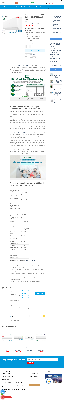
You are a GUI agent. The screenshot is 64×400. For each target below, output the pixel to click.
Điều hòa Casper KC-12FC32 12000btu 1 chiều (7, 349)
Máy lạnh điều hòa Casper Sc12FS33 (18, 132)
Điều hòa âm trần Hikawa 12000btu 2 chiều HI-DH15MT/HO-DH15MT (55, 60)
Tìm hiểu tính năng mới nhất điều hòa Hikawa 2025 (56, 49)
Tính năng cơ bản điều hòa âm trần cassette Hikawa (56, 64)
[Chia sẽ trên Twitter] (28, 57)
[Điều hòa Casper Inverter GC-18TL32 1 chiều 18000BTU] (18, 338)
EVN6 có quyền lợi (31, 260)
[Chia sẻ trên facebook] (26, 57)
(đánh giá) (32, 23)
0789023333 (50, 6)
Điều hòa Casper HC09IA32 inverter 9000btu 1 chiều (41, 349)
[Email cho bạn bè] (31, 57)
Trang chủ (4, 11)
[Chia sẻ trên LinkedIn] (35, 57)
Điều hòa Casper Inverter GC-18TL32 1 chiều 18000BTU (18, 349)
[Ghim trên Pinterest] (33, 57)
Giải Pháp (24, 7)
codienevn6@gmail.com (52, 8)
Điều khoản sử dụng (34, 373)
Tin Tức (32, 7)
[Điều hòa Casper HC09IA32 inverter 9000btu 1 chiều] (41, 338)
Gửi (44, 316)
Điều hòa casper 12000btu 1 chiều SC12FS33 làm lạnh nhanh (31, 179)
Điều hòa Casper (13, 11)
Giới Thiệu (17, 7)
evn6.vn (7, 379)
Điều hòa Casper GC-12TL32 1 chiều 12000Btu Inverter (30, 349)
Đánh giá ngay (39, 293)
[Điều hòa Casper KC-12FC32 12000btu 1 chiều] (7, 338)
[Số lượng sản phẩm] (27, 46)
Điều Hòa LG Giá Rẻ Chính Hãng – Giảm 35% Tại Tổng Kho (55, 45)
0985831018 (50, 3)
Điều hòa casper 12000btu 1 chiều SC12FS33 (20, 65)
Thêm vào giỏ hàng (35, 50)
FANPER (47, 371)
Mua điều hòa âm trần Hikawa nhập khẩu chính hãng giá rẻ (55, 54)
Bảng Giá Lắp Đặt (33, 381)
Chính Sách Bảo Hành (34, 379)
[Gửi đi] (16, 3)
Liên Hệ (38, 7)
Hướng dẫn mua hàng (34, 376)
